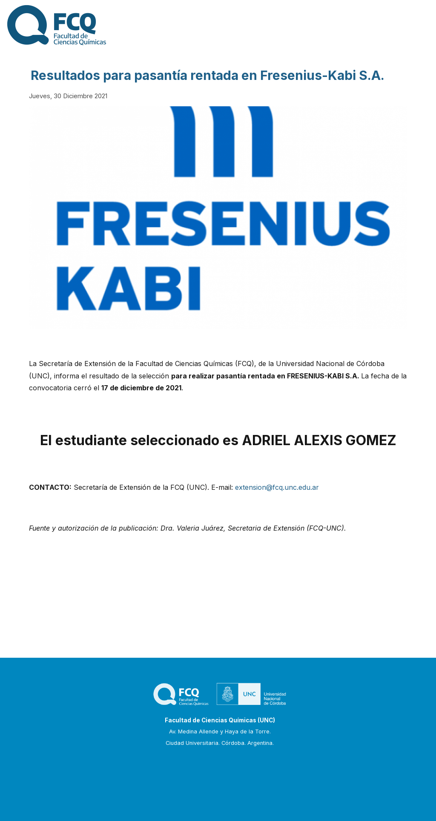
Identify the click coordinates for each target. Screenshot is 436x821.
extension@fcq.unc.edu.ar (277, 487)
